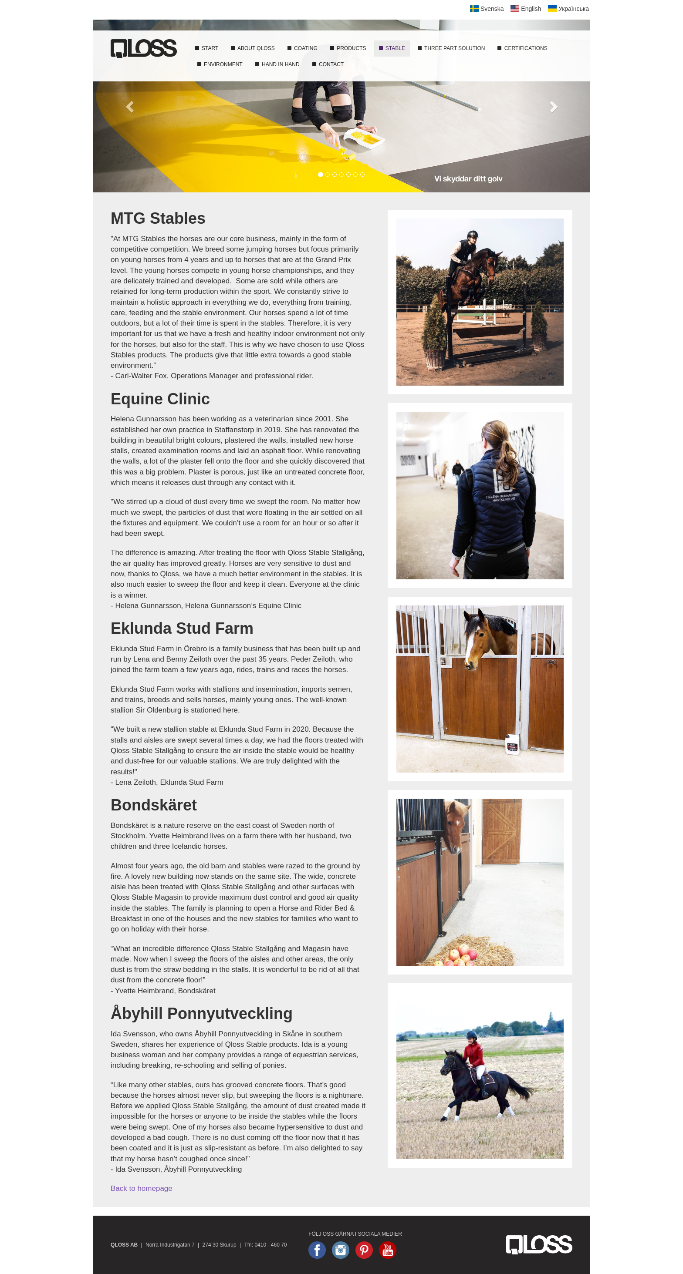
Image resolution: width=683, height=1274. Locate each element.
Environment (219, 64)
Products (347, 48)
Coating (302, 48)
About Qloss (252, 48)
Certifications (522, 48)
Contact (327, 64)
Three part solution (451, 48)
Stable (391, 48)
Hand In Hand (277, 64)
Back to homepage (141, 1188)
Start (206, 48)
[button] (130, 106)
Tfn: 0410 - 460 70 (265, 1245)
